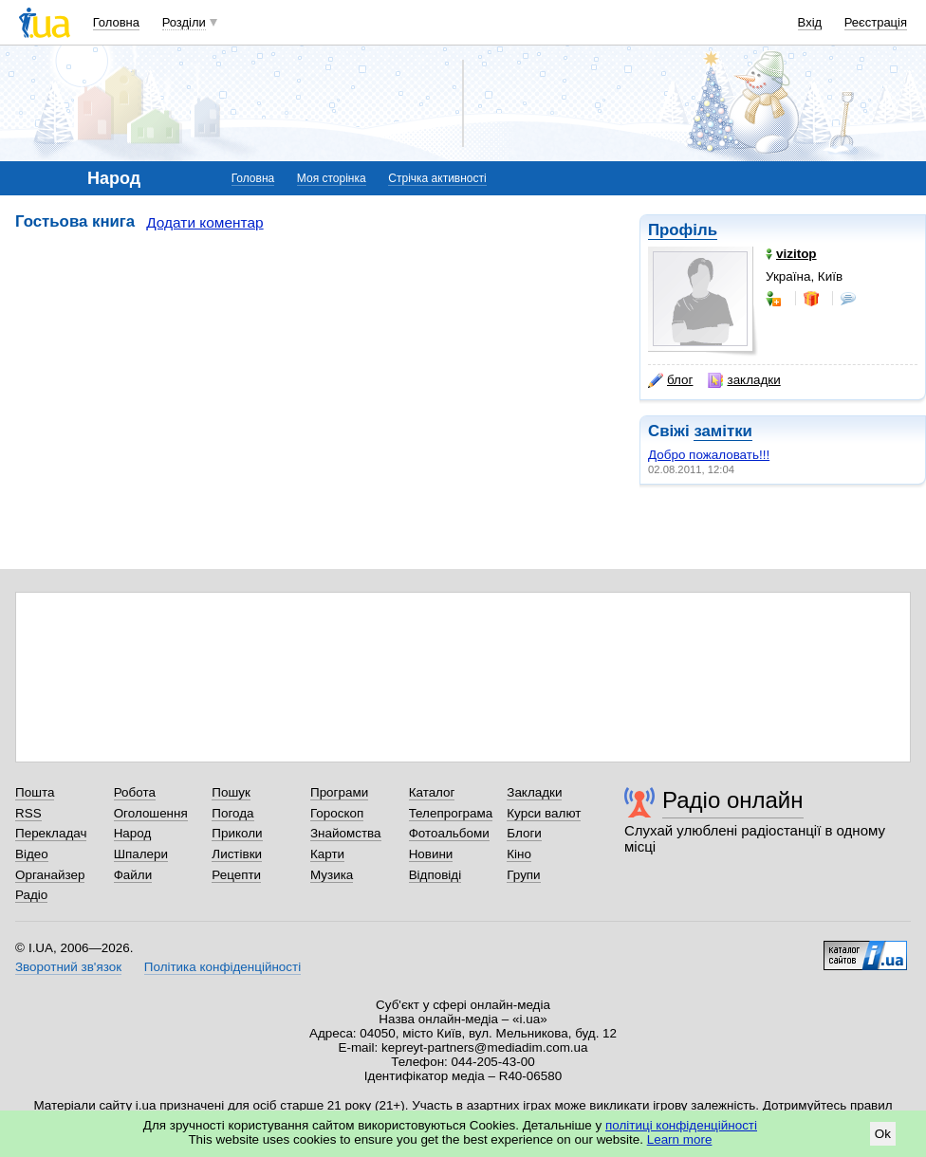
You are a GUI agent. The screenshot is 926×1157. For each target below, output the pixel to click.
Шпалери (141, 854)
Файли (133, 875)
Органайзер (49, 875)
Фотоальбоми (449, 833)
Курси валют (544, 813)
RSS (28, 813)
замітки (723, 431)
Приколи (237, 833)
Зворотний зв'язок (68, 967)
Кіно (519, 854)
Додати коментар (204, 222)
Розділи (184, 22)
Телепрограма (451, 813)
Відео (31, 854)
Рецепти (236, 875)
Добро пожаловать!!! (708, 455)
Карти (327, 854)
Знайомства (345, 833)
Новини (431, 854)
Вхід (810, 22)
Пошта (34, 792)
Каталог (432, 792)
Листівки (237, 854)
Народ (133, 833)
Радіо (31, 895)
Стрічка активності (437, 178)
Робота (135, 792)
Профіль (682, 230)
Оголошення (151, 813)
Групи (523, 875)
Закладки (534, 792)
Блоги (524, 833)
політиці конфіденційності (681, 1125)
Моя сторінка (331, 178)
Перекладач (50, 833)
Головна (116, 22)
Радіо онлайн (733, 800)
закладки (744, 380)
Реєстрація (875, 22)
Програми (339, 792)
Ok (883, 1134)
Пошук (231, 792)
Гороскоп (336, 813)
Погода (232, 813)
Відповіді (435, 875)
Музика (331, 875)
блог (670, 380)
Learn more (680, 1139)
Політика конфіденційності (222, 967)
